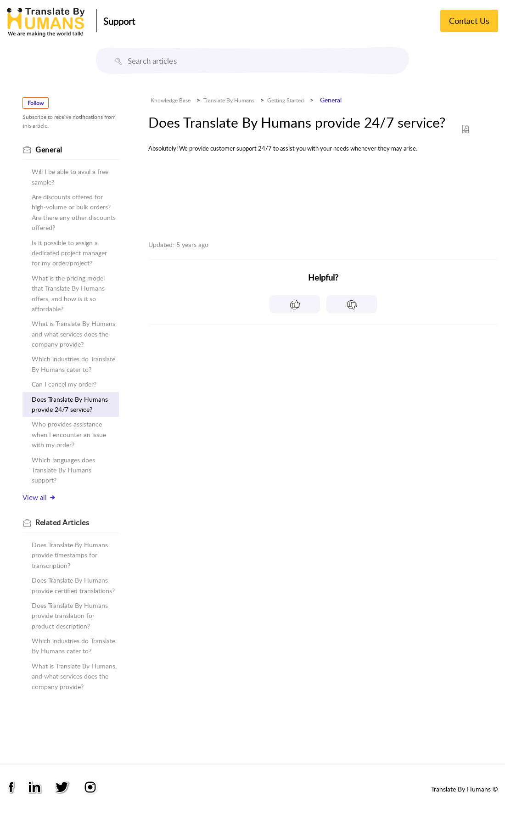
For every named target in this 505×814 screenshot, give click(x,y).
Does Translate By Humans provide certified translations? (73, 585)
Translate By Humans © (464, 789)
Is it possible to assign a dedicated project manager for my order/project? (69, 253)
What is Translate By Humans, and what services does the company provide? (74, 333)
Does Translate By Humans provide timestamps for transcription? (70, 555)
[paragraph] (323, 148)
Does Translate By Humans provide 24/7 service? (70, 404)
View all (39, 497)
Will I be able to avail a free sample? (70, 176)
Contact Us (469, 20)
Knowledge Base (171, 100)
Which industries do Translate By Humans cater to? (73, 363)
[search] (252, 60)
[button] (118, 61)
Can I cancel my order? (64, 384)
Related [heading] (62, 522)
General (331, 99)
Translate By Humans (228, 100)
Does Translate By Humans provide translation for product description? (70, 615)
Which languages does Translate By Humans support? (63, 470)
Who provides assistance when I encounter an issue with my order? (69, 434)
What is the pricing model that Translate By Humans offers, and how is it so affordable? (68, 293)
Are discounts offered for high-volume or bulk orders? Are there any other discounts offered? (74, 212)
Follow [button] (36, 103)
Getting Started (285, 100)
